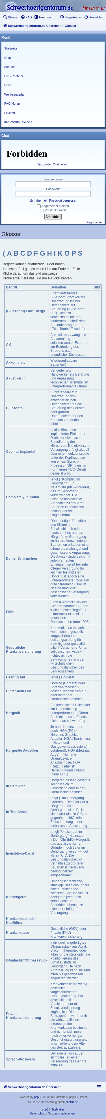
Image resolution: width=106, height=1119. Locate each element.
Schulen (10, 66)
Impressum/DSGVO (18, 122)
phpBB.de (72, 1102)
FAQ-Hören (12, 103)
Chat (7, 57)
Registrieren (94, 222)
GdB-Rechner (13, 76)
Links (8, 85)
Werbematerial (14, 94)
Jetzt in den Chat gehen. (53, 164)
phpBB (38, 1097)
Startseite (10, 48)
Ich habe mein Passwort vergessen (53, 200)
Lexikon (9, 113)
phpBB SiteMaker (53, 1109)
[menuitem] (11, 17)
